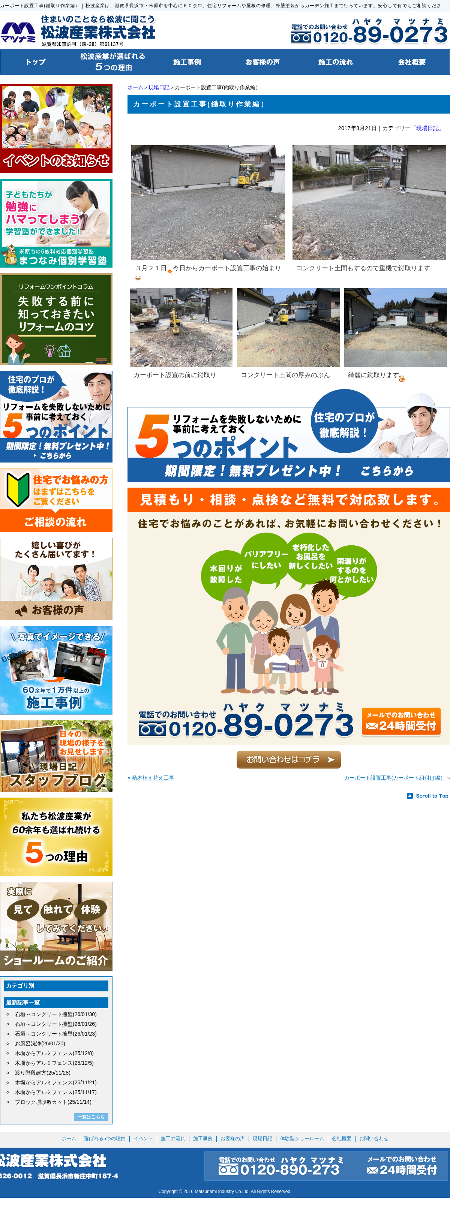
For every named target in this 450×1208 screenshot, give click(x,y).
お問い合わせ (373, 1138)
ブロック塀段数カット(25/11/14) (53, 1102)
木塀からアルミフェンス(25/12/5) (54, 1063)
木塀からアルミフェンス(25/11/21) (56, 1082)
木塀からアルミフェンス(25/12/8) (54, 1053)
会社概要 (341, 1138)
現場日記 (159, 87)
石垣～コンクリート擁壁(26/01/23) (56, 1034)
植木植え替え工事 (153, 778)
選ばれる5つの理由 (105, 1138)
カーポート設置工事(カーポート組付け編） (395, 778)
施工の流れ (173, 1138)
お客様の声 (232, 1138)
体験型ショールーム (302, 1138)
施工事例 (203, 1138)
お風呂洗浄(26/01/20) (40, 1043)
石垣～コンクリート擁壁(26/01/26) (56, 1024)
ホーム (135, 87)
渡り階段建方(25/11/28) (42, 1073)
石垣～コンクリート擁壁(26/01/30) (56, 1014)
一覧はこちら (91, 1117)
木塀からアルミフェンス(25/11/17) (56, 1092)
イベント (143, 1138)
